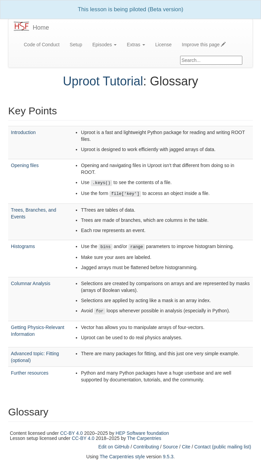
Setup (76, 44)
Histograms (23, 246)
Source (170, 446)
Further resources (29, 373)
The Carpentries (144, 438)
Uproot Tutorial (103, 81)
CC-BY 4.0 (71, 433)
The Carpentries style (122, 456)
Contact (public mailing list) (222, 446)
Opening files (25, 165)
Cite (186, 446)
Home (41, 27)
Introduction (23, 132)
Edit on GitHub (113, 446)
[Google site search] (211, 60)
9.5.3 (168, 456)
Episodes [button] (104, 44)
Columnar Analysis (30, 283)
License (163, 44)
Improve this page (204, 44)
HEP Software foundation (142, 433)
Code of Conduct (41, 44)
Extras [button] (136, 44)
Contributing (146, 446)
